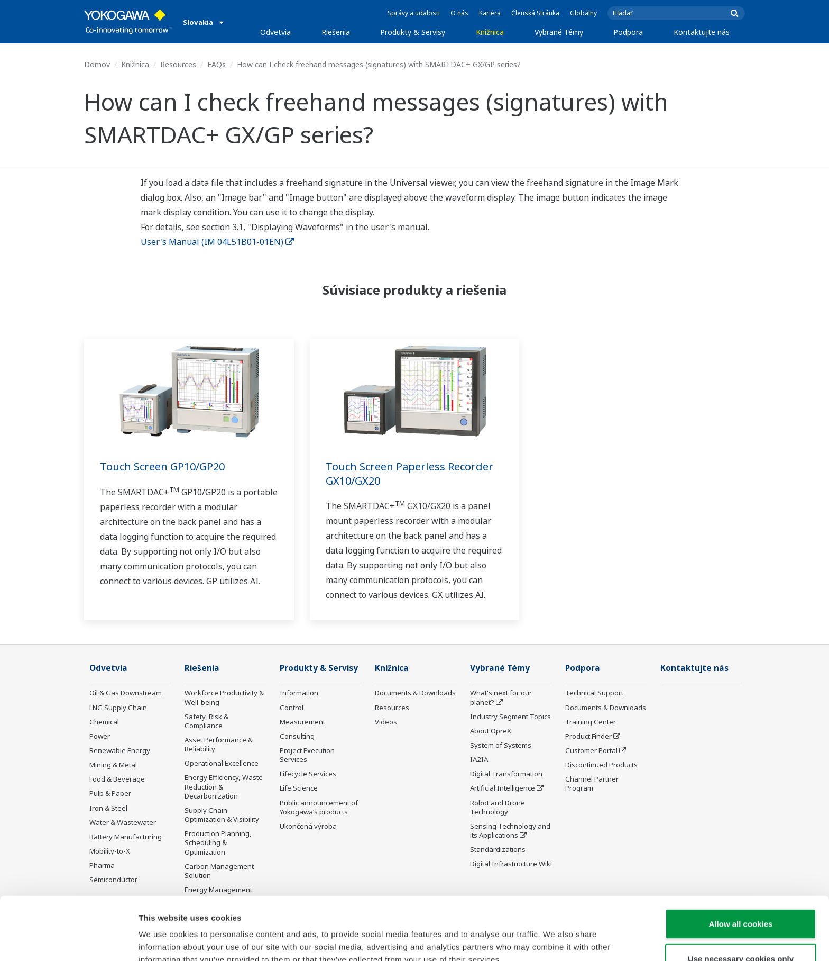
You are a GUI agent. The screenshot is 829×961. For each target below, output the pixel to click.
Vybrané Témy (559, 32)
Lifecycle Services (308, 773)
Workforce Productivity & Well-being (224, 697)
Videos (386, 722)
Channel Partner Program (592, 783)
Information (299, 692)
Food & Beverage (117, 779)
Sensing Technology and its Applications (510, 830)
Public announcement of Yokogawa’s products (319, 807)
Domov (97, 64)
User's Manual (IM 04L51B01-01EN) (217, 242)
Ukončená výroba (308, 826)
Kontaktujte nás (702, 32)
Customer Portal (591, 750)
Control (291, 707)
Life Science (299, 788)
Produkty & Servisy (412, 32)
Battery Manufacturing (125, 836)
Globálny (583, 12)
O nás (459, 12)
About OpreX (490, 731)
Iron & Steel (108, 808)
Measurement (302, 722)
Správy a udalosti (414, 12)
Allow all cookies (741, 869)
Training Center (590, 722)
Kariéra (490, 12)
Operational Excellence (222, 763)
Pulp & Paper (110, 793)
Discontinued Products (601, 764)
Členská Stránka (535, 12)
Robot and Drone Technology (497, 807)
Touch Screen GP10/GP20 (162, 466)
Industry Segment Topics (510, 716)
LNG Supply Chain (118, 707)
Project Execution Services (307, 755)
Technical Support (594, 692)
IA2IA (479, 759)
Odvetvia (275, 32)
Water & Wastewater (122, 822)
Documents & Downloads (415, 692)
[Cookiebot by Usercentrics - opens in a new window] (68, 940)
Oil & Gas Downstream (125, 692)
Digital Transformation (506, 773)
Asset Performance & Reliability (219, 744)
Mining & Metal (113, 764)
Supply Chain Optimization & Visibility (222, 814)
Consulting (297, 736)
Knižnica (490, 32)
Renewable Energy (119, 750)
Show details (554, 940)
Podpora (628, 32)
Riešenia (335, 32)
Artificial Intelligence (502, 788)
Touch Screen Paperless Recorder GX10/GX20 (409, 473)
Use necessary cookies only (741, 904)
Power (99, 736)
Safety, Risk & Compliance (206, 721)
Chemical (104, 722)
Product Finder (588, 736)
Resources (178, 64)
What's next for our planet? (501, 697)
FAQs (216, 64)
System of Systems (500, 745)
